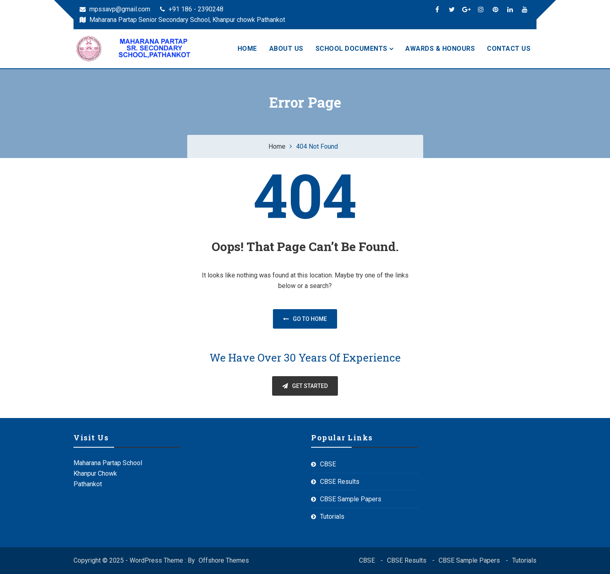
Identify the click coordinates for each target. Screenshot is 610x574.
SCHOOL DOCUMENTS (351, 48)
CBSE (328, 464)
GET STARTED (305, 386)
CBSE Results (339, 481)
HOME (247, 48)
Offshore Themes (224, 560)
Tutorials (332, 516)
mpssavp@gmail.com (115, 9)
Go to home (305, 319)
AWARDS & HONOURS (440, 48)
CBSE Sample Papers (350, 499)
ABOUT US (286, 48)
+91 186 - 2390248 (191, 9)
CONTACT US (508, 48)
